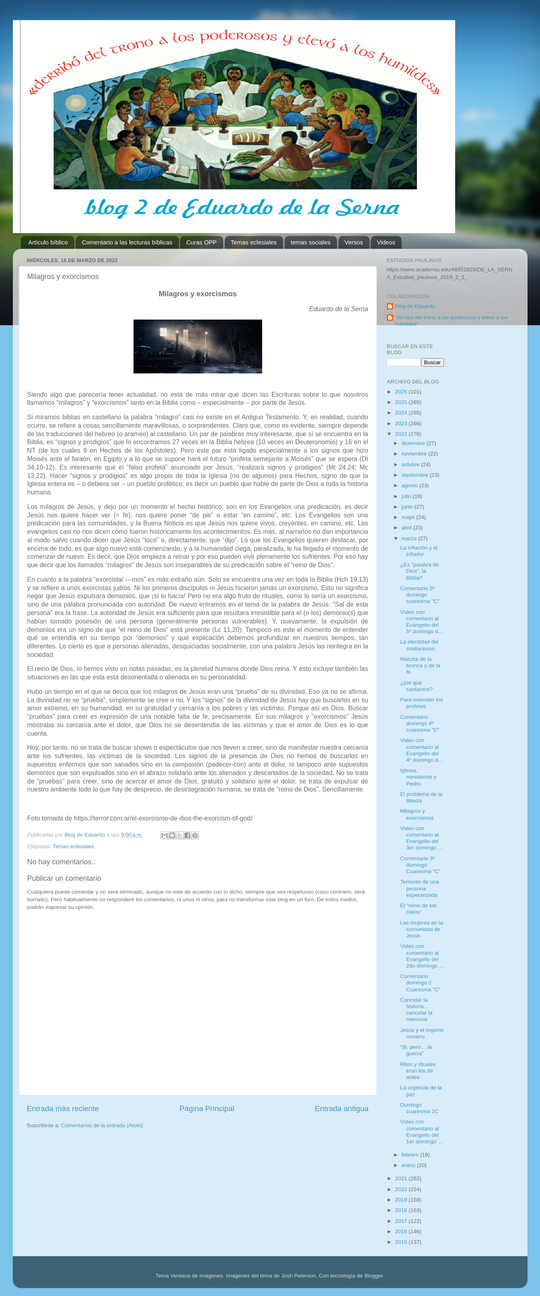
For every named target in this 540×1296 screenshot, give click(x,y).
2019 (402, 1200)
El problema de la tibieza (421, 797)
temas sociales (311, 242)
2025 (402, 402)
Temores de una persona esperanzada (419, 888)
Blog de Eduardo (415, 306)
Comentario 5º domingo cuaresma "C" (419, 594)
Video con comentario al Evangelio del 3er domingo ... (421, 838)
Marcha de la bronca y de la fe (420, 665)
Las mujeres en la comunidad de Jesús (421, 929)
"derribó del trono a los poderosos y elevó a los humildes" (451, 320)
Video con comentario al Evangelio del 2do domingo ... (421, 956)
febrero (411, 1155)
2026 (402, 392)
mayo (409, 517)
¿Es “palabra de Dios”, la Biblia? (419, 571)
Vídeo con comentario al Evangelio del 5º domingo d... (421, 622)
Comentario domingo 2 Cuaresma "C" (420, 982)
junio (408, 507)
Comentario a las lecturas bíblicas (127, 242)
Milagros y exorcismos (416, 814)
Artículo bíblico (48, 242)
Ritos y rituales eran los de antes (418, 1070)
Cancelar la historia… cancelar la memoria (416, 1010)
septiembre (416, 475)
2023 (402, 423)
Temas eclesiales (254, 242)
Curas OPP (201, 242)
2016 (402, 1231)
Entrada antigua (341, 1108)
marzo (410, 538)
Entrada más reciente (63, 1108)
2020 (402, 1189)
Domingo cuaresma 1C (419, 1108)
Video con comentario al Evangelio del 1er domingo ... (421, 1131)
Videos (386, 242)
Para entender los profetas (421, 703)
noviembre (415, 454)
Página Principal (206, 1108)
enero (409, 1165)
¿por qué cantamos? (416, 686)
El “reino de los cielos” (418, 908)
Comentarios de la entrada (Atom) (102, 1125)
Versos (354, 242)
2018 (402, 1210)
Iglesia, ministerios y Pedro (418, 776)
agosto (410, 485)
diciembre (414, 443)
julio (407, 496)
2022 (402, 434)
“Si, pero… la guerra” (416, 1050)
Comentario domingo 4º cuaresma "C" (419, 723)
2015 (402, 1242)
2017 (402, 1221)
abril (407, 528)
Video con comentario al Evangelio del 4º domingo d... (421, 750)
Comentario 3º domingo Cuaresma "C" (420, 864)
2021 (402, 1178)
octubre (411, 464)
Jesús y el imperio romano (421, 1033)
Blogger (373, 1276)
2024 (402, 413)
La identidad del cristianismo (419, 645)
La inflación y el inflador (418, 551)
